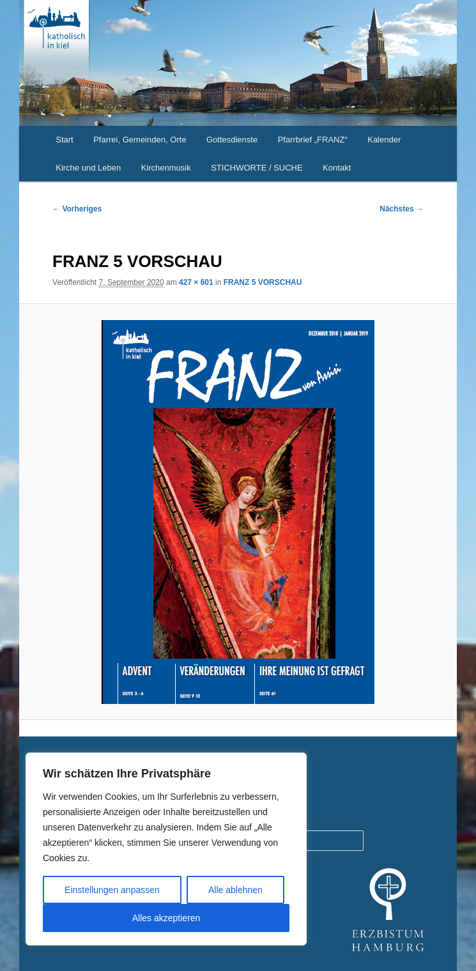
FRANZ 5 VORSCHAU (263, 282)
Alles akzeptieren (166, 918)
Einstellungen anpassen (112, 890)
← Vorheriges (77, 208)
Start (64, 139)
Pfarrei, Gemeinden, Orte (139, 139)
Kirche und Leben (88, 167)
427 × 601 (196, 282)
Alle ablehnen (235, 890)
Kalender (384, 139)
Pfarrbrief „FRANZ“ (313, 139)
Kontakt (337, 167)
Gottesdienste (231, 139)
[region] (166, 849)
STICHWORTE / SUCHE (257, 167)
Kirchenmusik (166, 167)
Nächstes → (402, 208)
